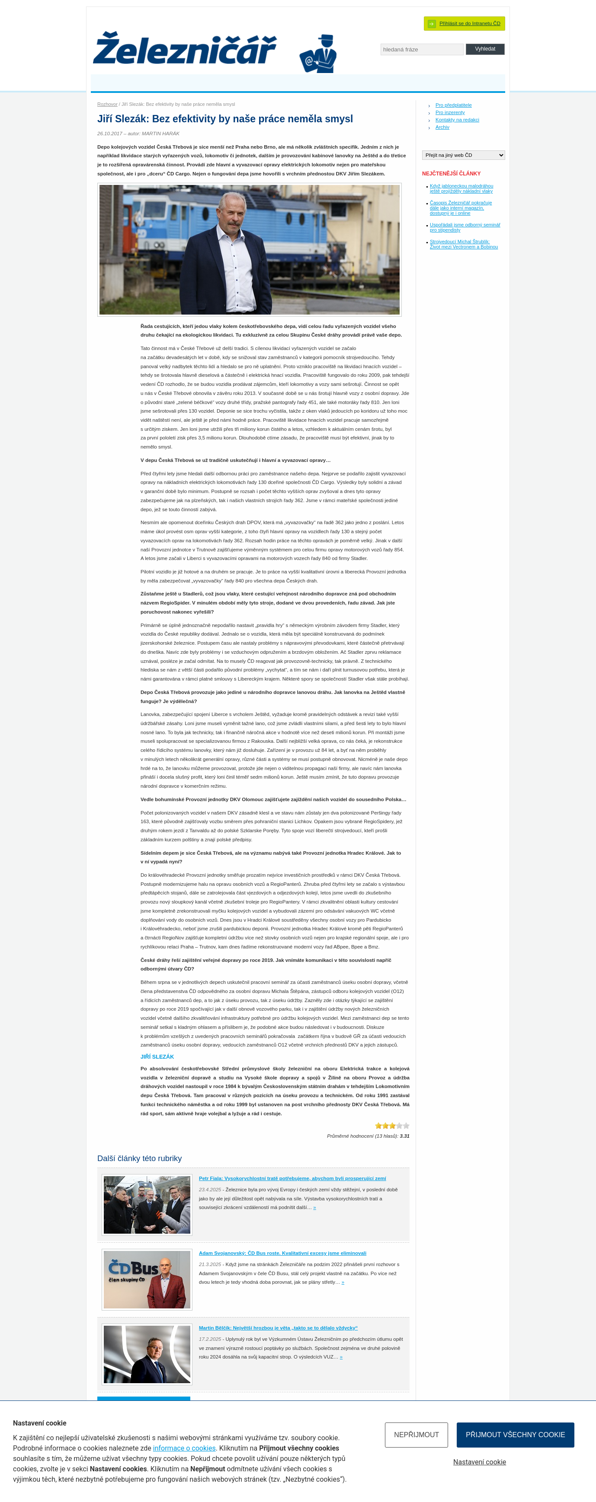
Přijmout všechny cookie (515, 1434)
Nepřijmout (416, 1434)
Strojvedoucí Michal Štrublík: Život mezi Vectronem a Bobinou (464, 244)
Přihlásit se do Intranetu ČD (469, 23)
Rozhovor (107, 104)
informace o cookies (184, 1448)
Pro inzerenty (450, 112)
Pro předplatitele (454, 105)
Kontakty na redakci (457, 119)
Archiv (442, 127)
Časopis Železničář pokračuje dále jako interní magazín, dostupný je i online (461, 208)
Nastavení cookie (479, 1462)
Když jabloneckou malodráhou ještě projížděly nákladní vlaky (461, 188)
